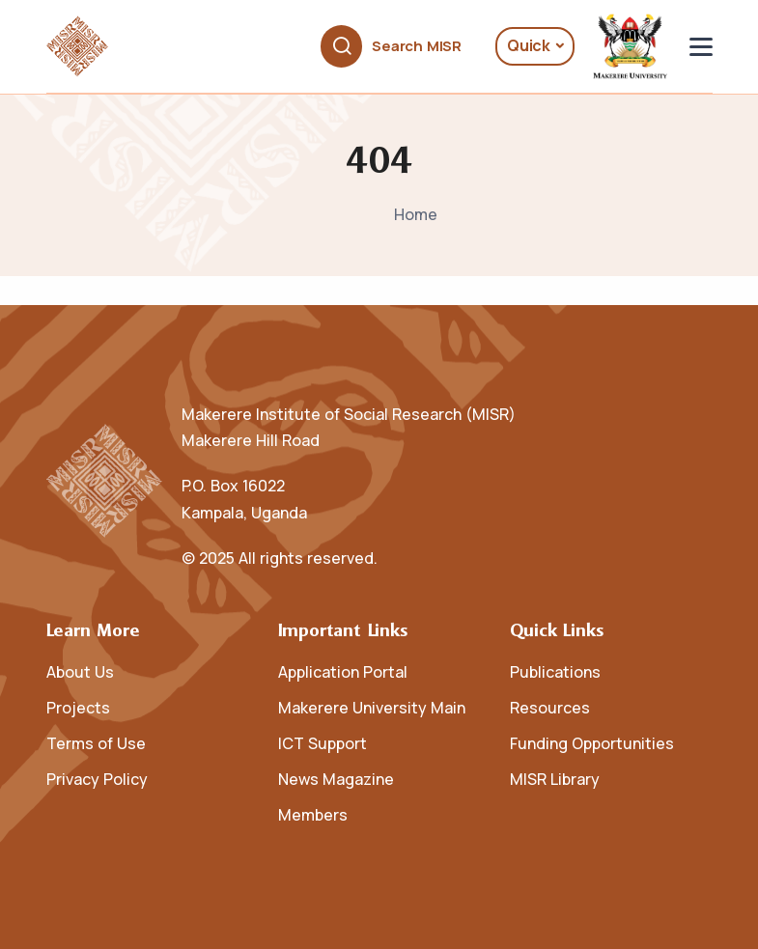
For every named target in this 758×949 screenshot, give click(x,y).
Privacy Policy (97, 779)
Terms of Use (96, 743)
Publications (555, 672)
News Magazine (336, 779)
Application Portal (342, 672)
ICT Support (322, 743)
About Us (80, 672)
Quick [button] (528, 45)
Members (313, 814)
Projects (78, 707)
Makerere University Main (371, 707)
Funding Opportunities (592, 743)
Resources (550, 707)
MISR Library (555, 779)
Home (415, 214)
